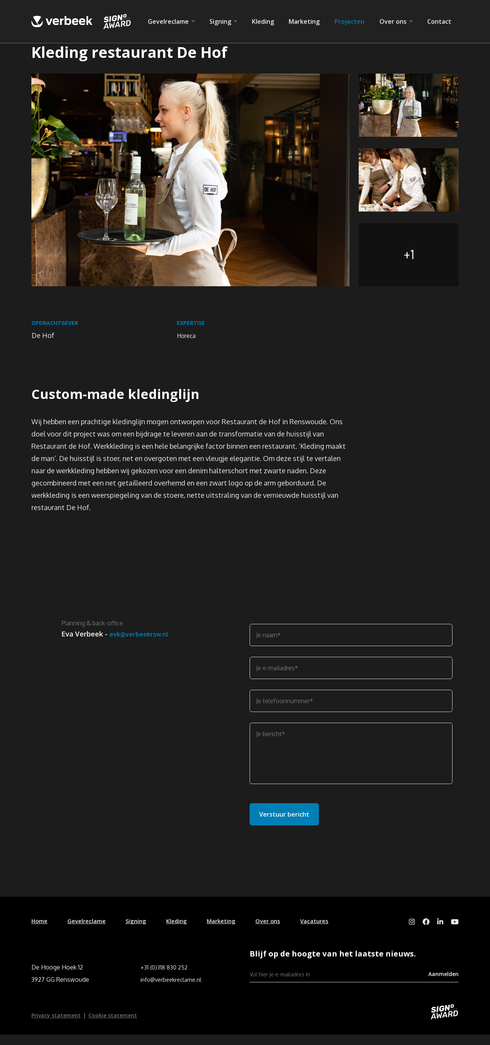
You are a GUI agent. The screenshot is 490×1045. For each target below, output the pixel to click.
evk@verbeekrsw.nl (94, 653)
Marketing (304, 21)
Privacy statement (56, 1025)
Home (40, 929)
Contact (439, 21)
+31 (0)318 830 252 (164, 977)
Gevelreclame (168, 21)
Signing (220, 21)
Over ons (393, 21)
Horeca (188, 339)
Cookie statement (112, 1025)
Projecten (349, 21)
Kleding (263, 21)
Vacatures (327, 929)
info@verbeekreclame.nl (173, 990)
